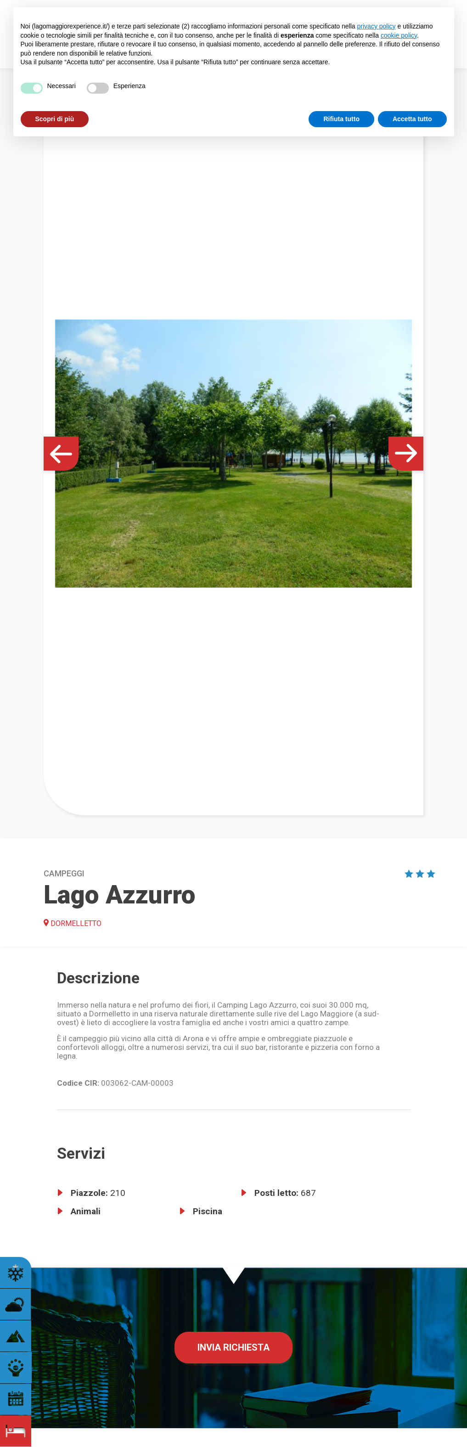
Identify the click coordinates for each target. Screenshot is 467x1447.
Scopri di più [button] (54, 119)
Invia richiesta (233, 1347)
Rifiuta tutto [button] (341, 119)
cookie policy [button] (399, 35)
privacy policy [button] (376, 26)
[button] (61, 454)
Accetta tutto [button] (412, 119)
